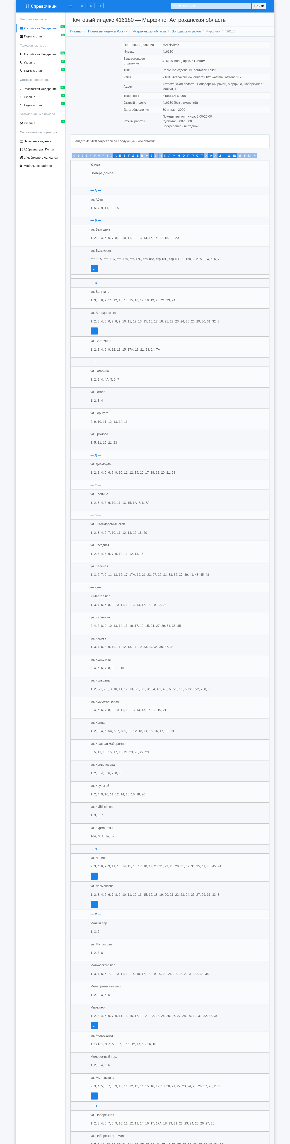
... (94, 268)
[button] (82, 5)
